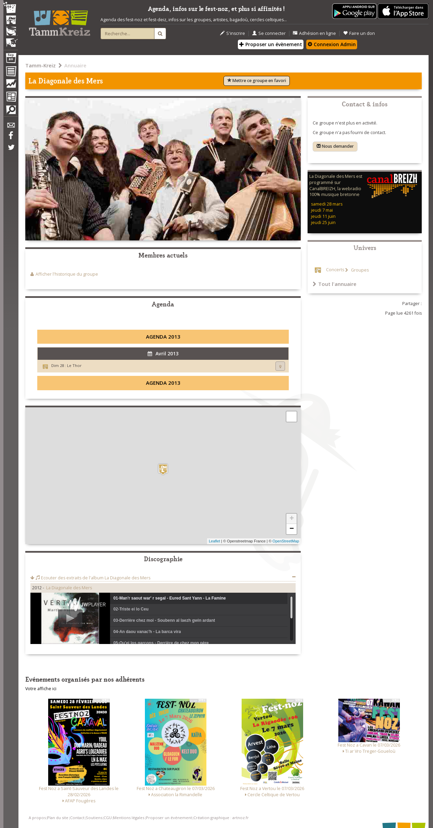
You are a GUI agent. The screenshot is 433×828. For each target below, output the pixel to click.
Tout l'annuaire (334, 283)
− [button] (291, 529)
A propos (37, 817)
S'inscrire (232, 33)
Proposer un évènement (270, 44)
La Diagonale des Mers (69, 588)
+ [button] (291, 519)
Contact (77, 817)
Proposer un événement (169, 817)
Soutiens (94, 817)
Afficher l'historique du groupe (67, 274)
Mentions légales (128, 817)
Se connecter (269, 33)
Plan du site (57, 817)
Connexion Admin (332, 44)
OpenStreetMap (285, 541)
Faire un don (359, 33)
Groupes (359, 270)
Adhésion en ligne (314, 33)
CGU (108, 817)
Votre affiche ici (40, 689)
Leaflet (214, 541)
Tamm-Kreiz (40, 65)
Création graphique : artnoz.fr (221, 817)
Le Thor (74, 365)
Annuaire (75, 65)
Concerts (335, 270)
